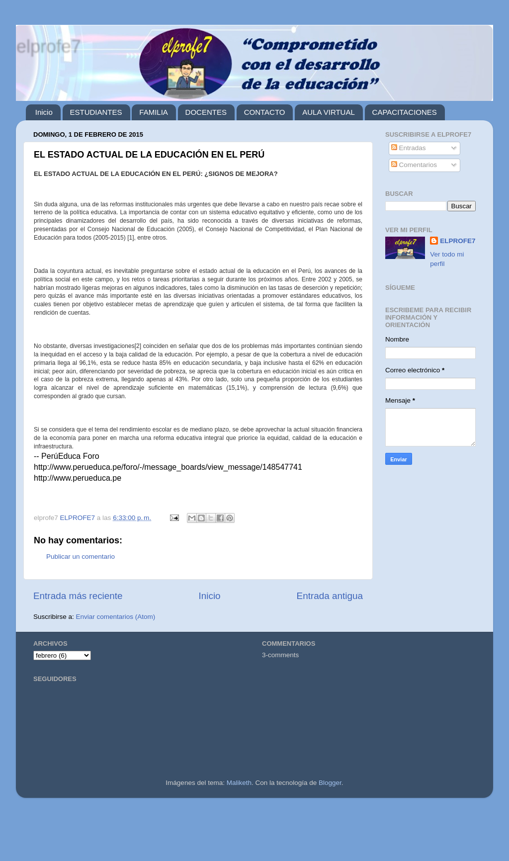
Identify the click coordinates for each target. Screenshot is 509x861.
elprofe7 (48, 46)
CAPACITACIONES (404, 112)
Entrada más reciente (78, 596)
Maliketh (239, 782)
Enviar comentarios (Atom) (116, 616)
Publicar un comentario (80, 556)
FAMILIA (153, 112)
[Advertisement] (254, 833)
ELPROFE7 (457, 241)
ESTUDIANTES (96, 112)
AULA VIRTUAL (328, 112)
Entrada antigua (330, 596)
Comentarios (414, 165)
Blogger (330, 782)
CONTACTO (264, 112)
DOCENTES (206, 112)
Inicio (44, 112)
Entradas (408, 148)
